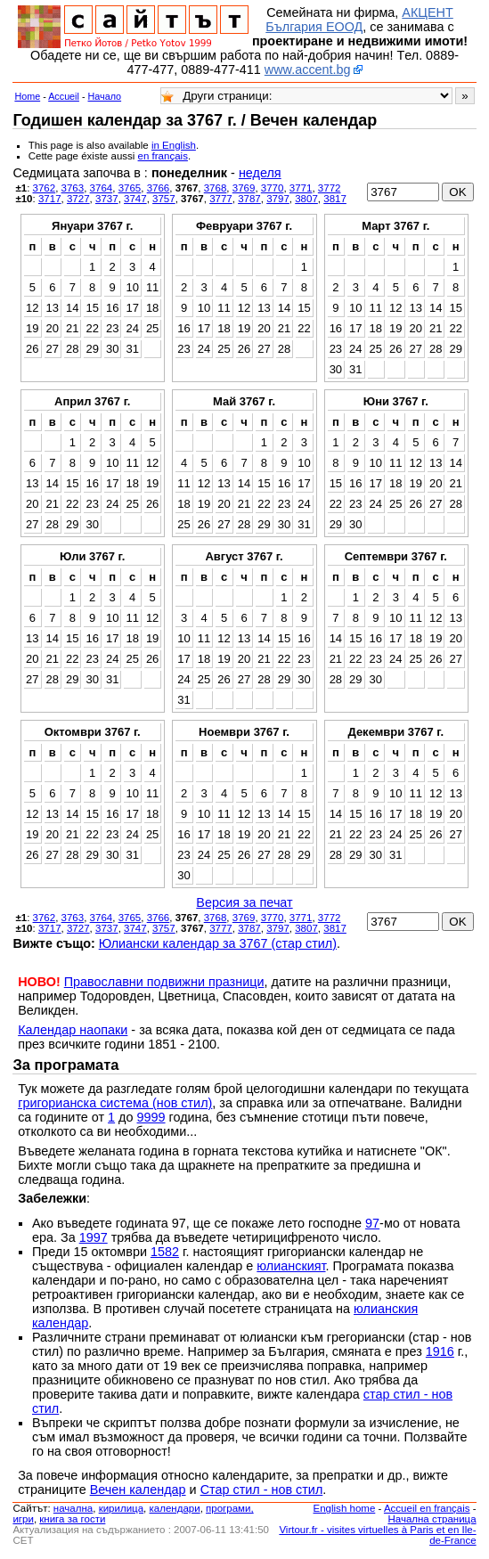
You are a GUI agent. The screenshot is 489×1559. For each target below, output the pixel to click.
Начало (105, 96)
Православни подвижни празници (164, 982)
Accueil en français (427, 1508)
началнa (73, 1508)
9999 (151, 1117)
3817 (334, 198)
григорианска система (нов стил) (115, 1103)
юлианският (291, 1266)
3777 (220, 198)
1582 (165, 1252)
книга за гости (72, 1519)
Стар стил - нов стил (261, 1489)
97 (372, 1223)
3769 (244, 188)
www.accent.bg (308, 69)
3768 (215, 188)
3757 (163, 198)
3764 (101, 188)
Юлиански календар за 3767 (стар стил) (218, 943)
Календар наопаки (72, 1030)
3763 (73, 188)
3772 (329, 188)
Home (27, 96)
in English (173, 145)
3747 (135, 198)
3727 (78, 198)
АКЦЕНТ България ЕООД (358, 19)
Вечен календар (138, 1489)
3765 (130, 188)
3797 (277, 198)
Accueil (63, 96)
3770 (272, 188)
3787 (249, 198)
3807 (306, 198)
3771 (301, 188)
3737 (106, 198)
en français (163, 156)
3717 (49, 198)
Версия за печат (244, 902)
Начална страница (431, 1519)
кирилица (121, 1508)
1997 (93, 1237)
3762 (44, 188)
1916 (440, 1351)
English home (345, 1508)
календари (175, 1508)
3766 (158, 188)
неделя (260, 173)
